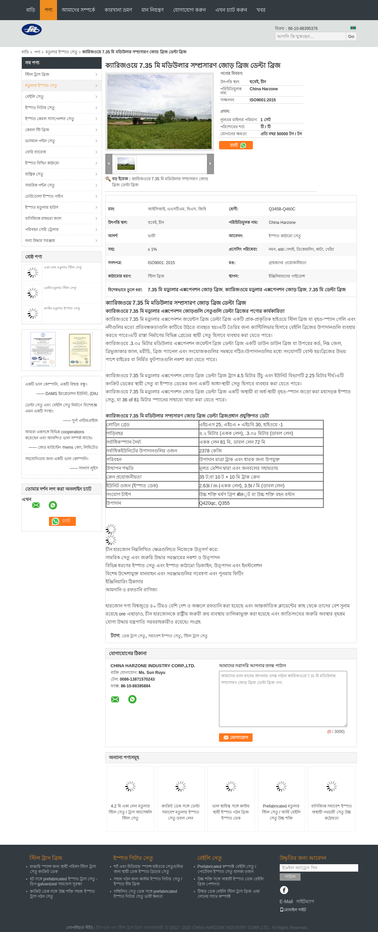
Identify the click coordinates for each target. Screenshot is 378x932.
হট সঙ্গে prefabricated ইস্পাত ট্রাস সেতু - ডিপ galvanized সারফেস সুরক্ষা (64, 881)
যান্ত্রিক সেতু (34, 174)
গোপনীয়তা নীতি (79, 927)
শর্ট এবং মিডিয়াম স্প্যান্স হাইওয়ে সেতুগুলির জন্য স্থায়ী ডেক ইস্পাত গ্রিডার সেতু (148, 869)
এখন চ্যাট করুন (231, 9)
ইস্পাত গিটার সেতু (40, 107)
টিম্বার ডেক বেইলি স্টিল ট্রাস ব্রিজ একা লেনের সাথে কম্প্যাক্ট (229, 894)
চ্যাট (238, 145)
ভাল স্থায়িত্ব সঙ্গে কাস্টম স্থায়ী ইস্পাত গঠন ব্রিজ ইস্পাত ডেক (231, 812)
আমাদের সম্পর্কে (78, 10)
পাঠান (290, 876)
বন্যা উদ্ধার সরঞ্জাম (40, 240)
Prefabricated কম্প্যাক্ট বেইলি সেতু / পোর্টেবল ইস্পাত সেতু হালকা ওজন (227, 869)
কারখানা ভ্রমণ (118, 10)
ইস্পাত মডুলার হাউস (42, 207)
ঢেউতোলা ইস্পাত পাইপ (44, 196)
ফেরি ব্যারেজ (35, 152)
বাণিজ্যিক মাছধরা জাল (43, 218)
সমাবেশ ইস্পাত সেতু (164, 636)
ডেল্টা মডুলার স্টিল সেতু (60, 288)
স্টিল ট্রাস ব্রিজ (37, 74)
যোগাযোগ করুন (189, 10)
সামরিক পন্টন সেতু (40, 185)
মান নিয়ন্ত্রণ (153, 10)
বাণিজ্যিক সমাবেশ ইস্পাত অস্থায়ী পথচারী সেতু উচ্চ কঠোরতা (331, 812)
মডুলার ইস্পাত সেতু (62, 52)
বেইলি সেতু (34, 96)
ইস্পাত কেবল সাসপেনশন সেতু (49, 118)
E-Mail (286, 901)
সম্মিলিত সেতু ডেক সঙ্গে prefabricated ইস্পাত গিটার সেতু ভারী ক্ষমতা (145, 894)
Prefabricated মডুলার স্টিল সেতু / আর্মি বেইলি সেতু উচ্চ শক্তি (281, 812)
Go (351, 36)
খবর (261, 10)
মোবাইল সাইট (293, 910)
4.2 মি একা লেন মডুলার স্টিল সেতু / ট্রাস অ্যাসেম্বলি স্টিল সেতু (130, 812)
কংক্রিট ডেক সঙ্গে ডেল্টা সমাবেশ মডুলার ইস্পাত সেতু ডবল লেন (181, 812)
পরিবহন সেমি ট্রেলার (42, 229)
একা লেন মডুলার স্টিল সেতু (63, 267)
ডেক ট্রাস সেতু (134, 636)
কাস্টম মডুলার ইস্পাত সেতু (62, 308)
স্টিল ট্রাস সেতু (196, 636)
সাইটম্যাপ (305, 901)
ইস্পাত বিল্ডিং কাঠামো (42, 163)
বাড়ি (30, 10)
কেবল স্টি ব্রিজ (37, 130)
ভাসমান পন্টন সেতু (40, 141)
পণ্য (48, 10)
